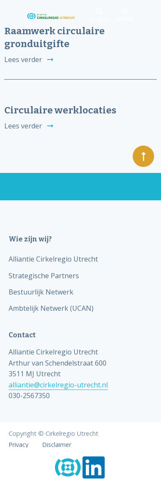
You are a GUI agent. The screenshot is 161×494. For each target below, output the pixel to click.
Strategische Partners (44, 275)
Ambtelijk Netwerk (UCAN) (51, 308)
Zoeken (99, 16)
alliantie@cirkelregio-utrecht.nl (58, 385)
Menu (125, 15)
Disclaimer (56, 445)
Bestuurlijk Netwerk (41, 292)
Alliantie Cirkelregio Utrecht (53, 259)
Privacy (18, 445)
